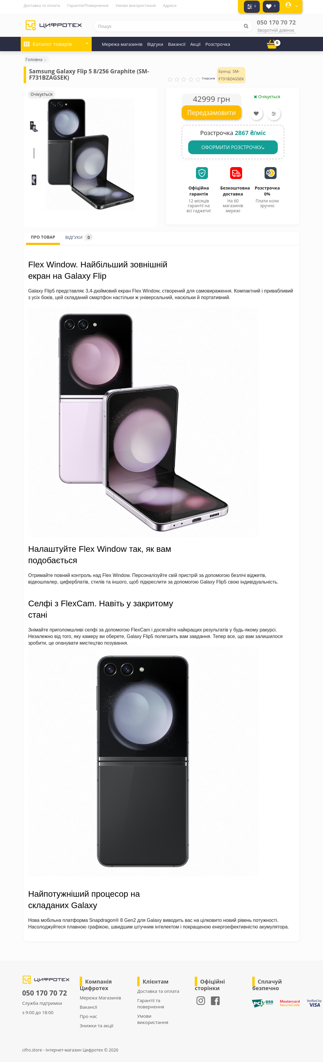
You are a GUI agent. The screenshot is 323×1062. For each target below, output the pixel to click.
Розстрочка (217, 41)
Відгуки (155, 41)
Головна (34, 57)
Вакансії (176, 41)
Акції (195, 41)
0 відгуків (208, 75)
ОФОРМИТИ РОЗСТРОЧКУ (233, 144)
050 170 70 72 (276, 20)
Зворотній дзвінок (275, 27)
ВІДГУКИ (79, 235)
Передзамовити (211, 110)
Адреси (169, 5)
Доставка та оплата (42, 5)
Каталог (56, 39)
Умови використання (136, 5)
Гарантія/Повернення (87, 5)
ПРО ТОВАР (43, 234)
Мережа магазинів (122, 41)
